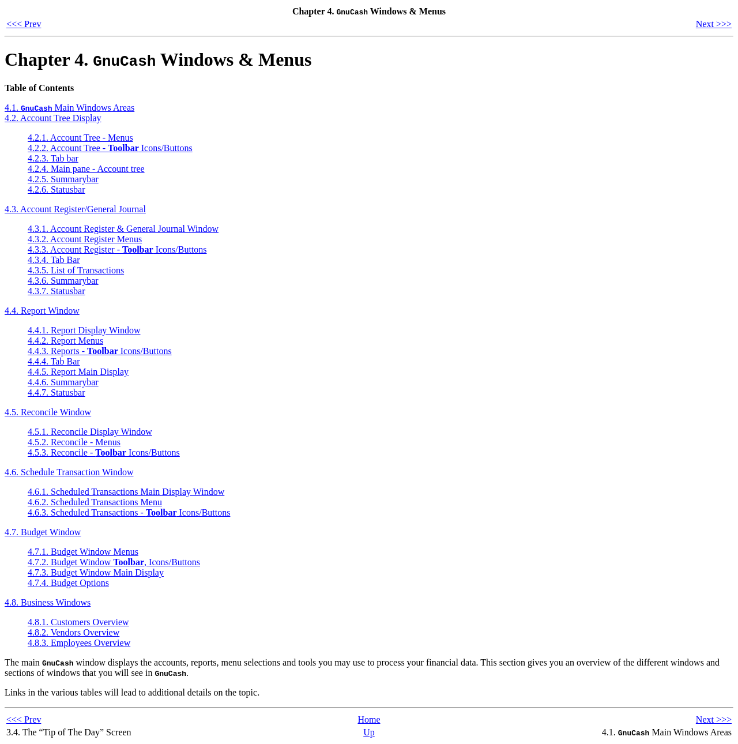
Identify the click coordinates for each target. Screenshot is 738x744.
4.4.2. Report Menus (65, 340)
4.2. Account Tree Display (53, 118)
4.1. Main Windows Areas (69, 107)
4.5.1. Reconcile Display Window (90, 432)
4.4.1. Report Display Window (84, 330)
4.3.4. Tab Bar (54, 260)
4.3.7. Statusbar (56, 291)
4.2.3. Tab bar (53, 158)
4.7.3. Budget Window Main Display (96, 572)
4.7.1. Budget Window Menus (83, 552)
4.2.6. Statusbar (56, 189)
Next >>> (714, 24)
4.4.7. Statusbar (56, 392)
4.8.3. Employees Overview (79, 643)
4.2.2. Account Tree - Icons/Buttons (110, 148)
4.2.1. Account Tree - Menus (80, 137)
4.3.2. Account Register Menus (85, 239)
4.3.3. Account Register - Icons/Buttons (117, 249)
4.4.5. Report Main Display (78, 372)
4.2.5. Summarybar (63, 179)
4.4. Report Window (42, 310)
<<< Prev (23, 24)
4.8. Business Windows (48, 602)
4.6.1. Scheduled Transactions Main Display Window (126, 492)
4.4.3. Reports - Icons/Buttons (100, 351)
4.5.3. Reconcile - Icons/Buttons (104, 452)
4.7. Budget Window (43, 532)
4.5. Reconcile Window (48, 412)
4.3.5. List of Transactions (76, 270)
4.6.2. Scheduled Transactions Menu (95, 502)
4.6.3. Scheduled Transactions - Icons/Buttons (129, 512)
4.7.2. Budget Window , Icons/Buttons (114, 562)
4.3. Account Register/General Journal (75, 209)
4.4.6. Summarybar (63, 382)
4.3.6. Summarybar (63, 280)
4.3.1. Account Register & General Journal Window (123, 229)
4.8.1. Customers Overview (78, 622)
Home (368, 719)
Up (369, 732)
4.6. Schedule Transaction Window (69, 472)
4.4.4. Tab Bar (54, 361)
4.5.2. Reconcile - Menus (74, 442)
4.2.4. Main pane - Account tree (86, 169)
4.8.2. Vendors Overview (73, 632)
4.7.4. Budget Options (68, 583)
